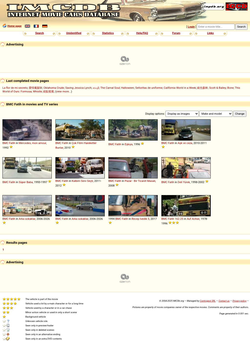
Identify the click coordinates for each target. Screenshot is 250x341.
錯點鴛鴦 (48, 91)
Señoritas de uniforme (148, 87)
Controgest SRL (208, 300)
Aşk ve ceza (185, 143)
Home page (14, 26)
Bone (230, 87)
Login (191, 26)
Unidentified (73, 33)
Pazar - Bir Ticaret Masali (140, 181)
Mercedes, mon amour (32, 143)
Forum (176, 33)
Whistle (37, 91)
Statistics (108, 33)
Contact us (224, 300)
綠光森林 (202, 87)
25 (181, 218)
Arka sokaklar (27, 218)
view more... (63, 91)
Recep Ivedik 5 (140, 218)
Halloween (127, 87)
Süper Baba (26, 182)
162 (177, 218)
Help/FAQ (142, 33)
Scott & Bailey (217, 87)
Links (210, 33)
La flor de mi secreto (15, 87)
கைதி (96, 87)
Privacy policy (239, 300)
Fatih (12, 143)
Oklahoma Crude (53, 87)
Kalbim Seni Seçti (82, 181)
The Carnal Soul (110, 87)
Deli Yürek (184, 182)
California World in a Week (180, 87)
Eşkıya (129, 144)
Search (39, 33)
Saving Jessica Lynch (78, 87)
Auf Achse (193, 218)
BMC (5, 143)
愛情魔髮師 (35, 87)
